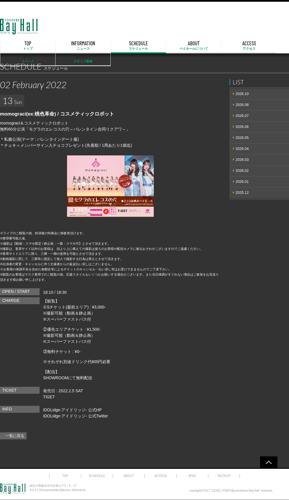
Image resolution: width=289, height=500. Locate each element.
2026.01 (242, 182)
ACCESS (185, 45)
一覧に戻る (14, 436)
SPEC (227, 45)
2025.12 (242, 193)
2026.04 (242, 149)
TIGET (49, 397)
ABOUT (144, 45)
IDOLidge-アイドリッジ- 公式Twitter (75, 416)
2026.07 (242, 116)
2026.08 (242, 105)
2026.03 (242, 160)
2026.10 (242, 94)
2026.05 (242, 138)
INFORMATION (62, 45)
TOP (20, 45)
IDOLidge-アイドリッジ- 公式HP (72, 410)
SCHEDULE (103, 45)
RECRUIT (268, 45)
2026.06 (242, 127)
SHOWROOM (55, 378)
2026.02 (242, 171)
